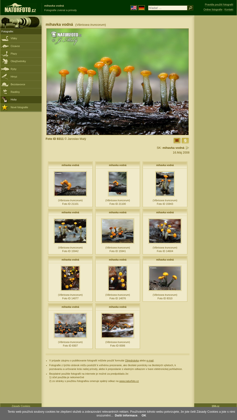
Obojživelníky (18, 61)
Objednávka (132, 360)
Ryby (14, 69)
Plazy (14, 53)
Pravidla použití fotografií (219, 4)
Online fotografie (212, 9)
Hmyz (14, 76)
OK (144, 415)
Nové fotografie (19, 107)
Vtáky (14, 38)
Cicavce (15, 46)
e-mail (150, 360)
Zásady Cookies (21, 406)
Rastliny (15, 91)
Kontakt (228, 9)
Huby (14, 99)
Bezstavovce (18, 84)
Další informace (126, 415)
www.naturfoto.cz (129, 381)
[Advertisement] (215, 91)
